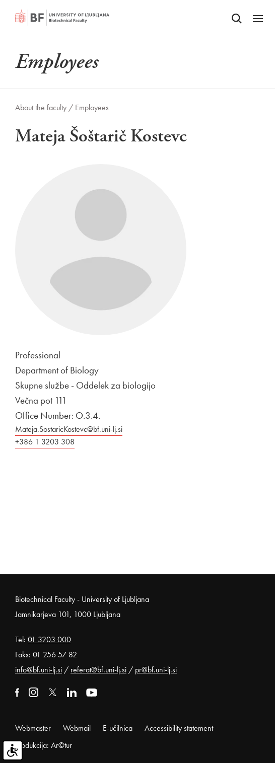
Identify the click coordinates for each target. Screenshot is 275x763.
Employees (92, 107)
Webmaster (33, 728)
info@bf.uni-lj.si (38, 669)
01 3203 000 (49, 639)
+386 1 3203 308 (45, 441)
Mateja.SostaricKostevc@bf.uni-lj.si (68, 429)
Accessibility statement (179, 728)
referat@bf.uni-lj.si (98, 669)
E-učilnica (117, 728)
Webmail (77, 728)
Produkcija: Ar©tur (43, 745)
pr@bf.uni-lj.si (156, 669)
